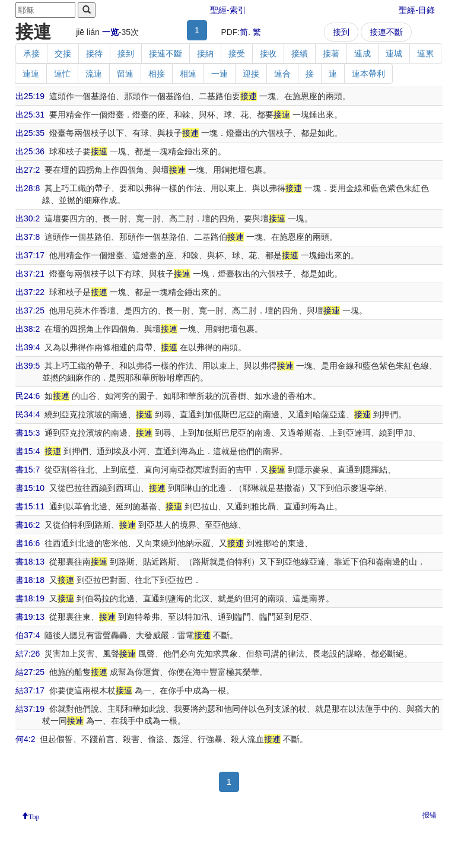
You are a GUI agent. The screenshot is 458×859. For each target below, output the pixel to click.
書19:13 (29, 617)
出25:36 (29, 151)
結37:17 (29, 690)
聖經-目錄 (417, 10)
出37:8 (27, 237)
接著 (331, 53)
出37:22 (29, 292)
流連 (93, 73)
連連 (31, 73)
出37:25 (29, 310)
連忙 (62, 73)
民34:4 (27, 414)
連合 (282, 73)
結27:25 (29, 672)
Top (34, 816)
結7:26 (27, 653)
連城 (394, 53)
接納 (205, 53)
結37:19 (29, 709)
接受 (236, 53)
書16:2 (27, 525)
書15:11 (29, 506)
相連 (188, 73)
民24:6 (27, 396)
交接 (63, 53)
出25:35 (29, 133)
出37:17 (29, 255)
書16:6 (27, 543)
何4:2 (25, 739)
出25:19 (29, 96)
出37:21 (29, 273)
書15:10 (29, 488)
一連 (219, 73)
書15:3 (27, 433)
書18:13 (29, 561)
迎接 (251, 73)
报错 (429, 815)
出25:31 (29, 114)
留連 (125, 73)
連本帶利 (368, 73)
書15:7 (27, 469)
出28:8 (27, 188)
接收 (268, 53)
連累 (425, 53)
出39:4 (27, 347)
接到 (341, 32)
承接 (31, 53)
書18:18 (29, 580)
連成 (362, 53)
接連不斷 (386, 32)
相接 (156, 73)
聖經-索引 (228, 10)
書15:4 (27, 451)
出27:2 (27, 170)
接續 (299, 53)
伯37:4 (27, 635)
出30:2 (27, 218)
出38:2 (27, 329)
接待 (94, 53)
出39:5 (27, 365)
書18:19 (29, 598)
